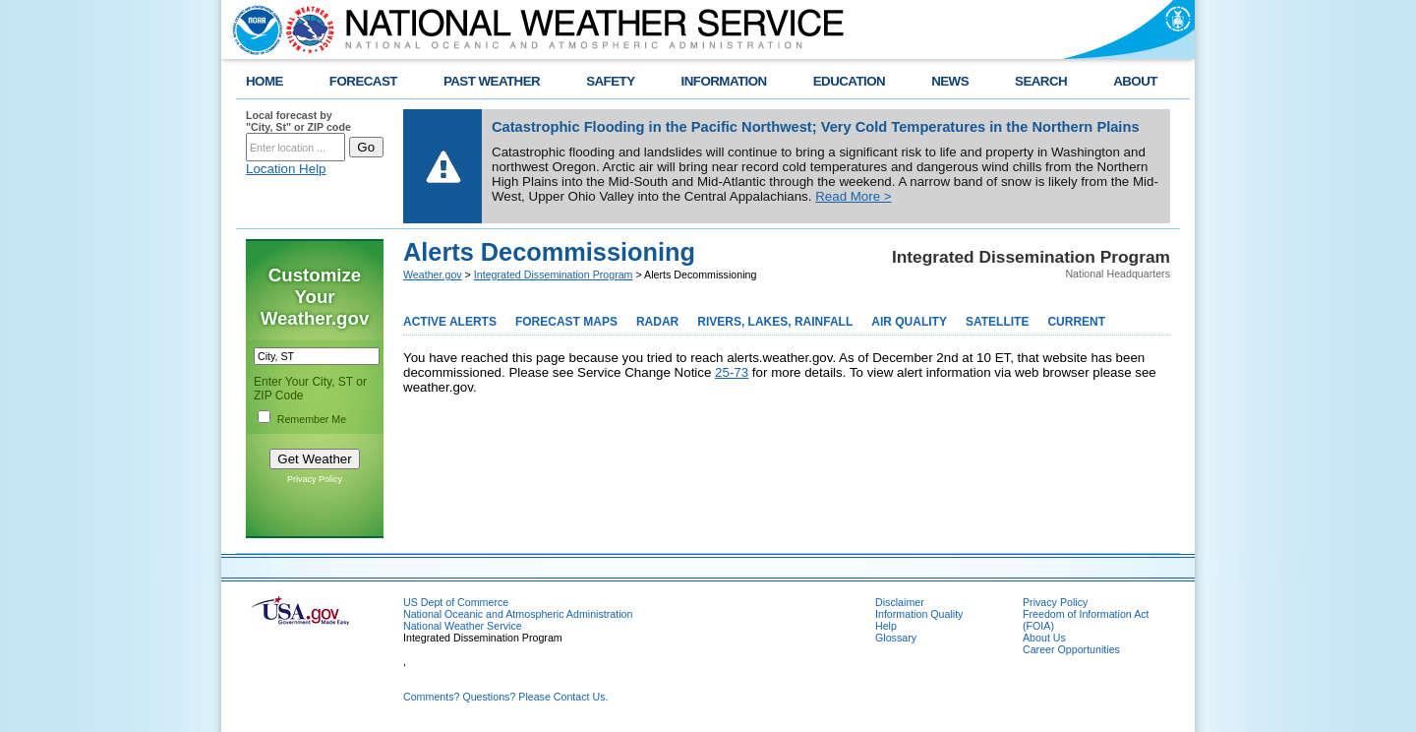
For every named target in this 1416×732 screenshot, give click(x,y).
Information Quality (919, 614)
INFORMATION (724, 81)
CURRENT (1076, 322)
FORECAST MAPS (566, 322)
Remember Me (311, 419)
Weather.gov (432, 274)
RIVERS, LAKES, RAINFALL (775, 322)
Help (886, 626)
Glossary (895, 637)
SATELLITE (997, 322)
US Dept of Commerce (455, 602)
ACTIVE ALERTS (450, 322)
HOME (264, 81)
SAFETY (610, 81)
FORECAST (363, 81)
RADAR (657, 322)
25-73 (731, 372)
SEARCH (1041, 81)
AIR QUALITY (909, 322)
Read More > (853, 196)
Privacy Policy (314, 479)
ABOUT (1135, 81)
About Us (1044, 637)
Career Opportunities (1071, 649)
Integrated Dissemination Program (553, 274)
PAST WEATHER (491, 81)
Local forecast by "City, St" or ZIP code (298, 121)
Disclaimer (899, 602)
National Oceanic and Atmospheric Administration (517, 614)
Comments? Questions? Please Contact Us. (505, 696)
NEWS (950, 81)
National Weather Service (462, 626)
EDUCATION (849, 81)
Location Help (286, 168)
